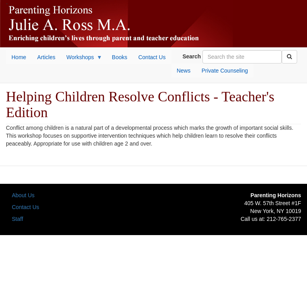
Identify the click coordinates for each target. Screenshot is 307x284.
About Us (23, 195)
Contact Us (25, 207)
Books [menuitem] (119, 57)
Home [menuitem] (18, 57)
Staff (17, 219)
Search (191, 56)
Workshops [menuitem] (81, 59)
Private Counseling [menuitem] (225, 70)
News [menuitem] (184, 70)
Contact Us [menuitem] (151, 57)
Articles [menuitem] (46, 57)
